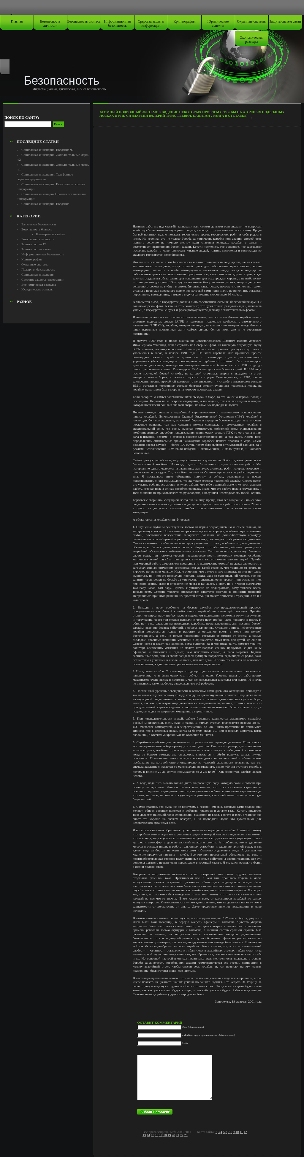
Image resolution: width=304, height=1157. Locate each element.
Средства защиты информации (151, 23)
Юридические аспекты (218, 23)
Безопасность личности (50, 23)
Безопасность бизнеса (84, 21)
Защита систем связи (285, 21)
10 (237, 1132)
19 (169, 1135)
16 (156, 1135)
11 (241, 1132)
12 (245, 1132)
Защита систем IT (33, 244)
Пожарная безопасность (38, 269)
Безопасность (61, 80)
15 (152, 1135)
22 (181, 1135)
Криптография (185, 21)
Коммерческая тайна (50, 234)
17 (160, 1135)
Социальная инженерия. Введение (45, 204)
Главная (17, 21)
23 (185, 1135)
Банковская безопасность (39, 224)
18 (165, 1135)
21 (177, 1135)
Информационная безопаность (117, 23)
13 (144, 1135)
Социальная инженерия (37, 274)
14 (148, 1135)
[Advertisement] (46, 123)
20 (173, 1135)
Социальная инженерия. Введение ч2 (47, 149)
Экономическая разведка (251, 39)
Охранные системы (251, 21)
